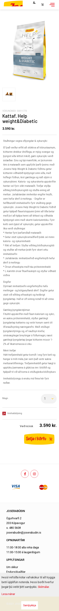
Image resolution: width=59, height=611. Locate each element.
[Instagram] (34, 474)
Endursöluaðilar (15, 571)
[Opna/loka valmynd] (52, 6)
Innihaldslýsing (14, 413)
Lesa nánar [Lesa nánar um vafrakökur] (8, 594)
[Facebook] (25, 474)
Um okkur (12, 567)
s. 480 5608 (13, 527)
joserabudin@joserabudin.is (23, 532)
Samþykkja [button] (29, 605)
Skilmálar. (44, 587)
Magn (5, 398)
